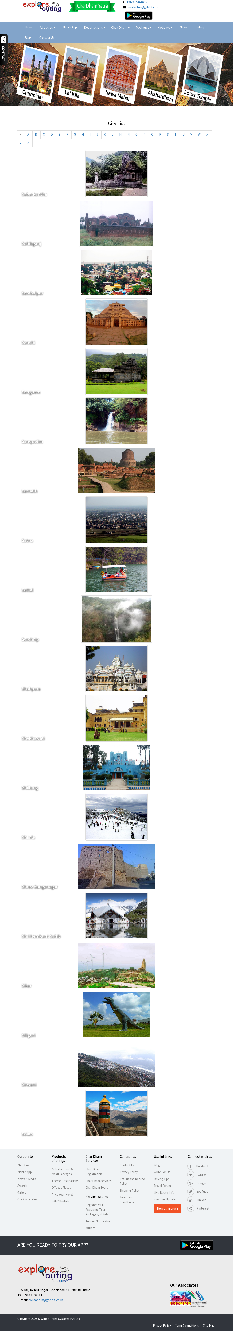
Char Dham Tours (97, 1188)
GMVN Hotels (60, 1201)
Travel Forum (162, 1186)
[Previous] (20, 134)
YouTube (198, 1192)
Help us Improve (167, 1208)
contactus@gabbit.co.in (143, 7)
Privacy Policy (129, 1172)
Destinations (94, 27)
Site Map (208, 1325)
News (183, 27)
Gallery (200, 27)
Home (29, 27)
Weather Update (165, 1199)
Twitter (197, 1175)
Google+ (198, 1183)
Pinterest (198, 1208)
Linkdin (197, 1200)
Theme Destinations (65, 1181)
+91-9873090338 (137, 2)
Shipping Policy (129, 1190)
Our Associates (27, 1199)
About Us (47, 27)
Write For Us (162, 1172)
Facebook (198, 1166)
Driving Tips (161, 1179)
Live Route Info (164, 1193)
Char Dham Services (99, 1181)
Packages (143, 27)
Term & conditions (187, 1325)
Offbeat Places (61, 1188)
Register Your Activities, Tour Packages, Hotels (97, 1209)
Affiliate (90, 1228)
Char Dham (120, 27)
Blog (28, 38)
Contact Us (46, 38)
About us (23, 1165)
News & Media (26, 1179)
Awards (22, 1186)
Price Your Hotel (62, 1194)
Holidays (164, 27)
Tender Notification (98, 1221)
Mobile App (70, 27)
